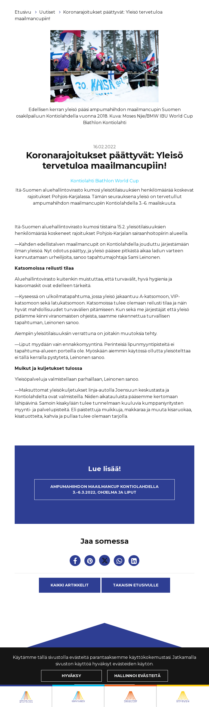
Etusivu (23, 12)
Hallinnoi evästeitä (137, 676)
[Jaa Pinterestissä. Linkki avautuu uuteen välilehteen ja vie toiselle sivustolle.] (90, 561)
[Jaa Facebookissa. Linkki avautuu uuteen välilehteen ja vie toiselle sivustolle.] (75, 561)
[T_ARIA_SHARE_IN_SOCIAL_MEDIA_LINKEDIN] (134, 561)
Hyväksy (71, 676)
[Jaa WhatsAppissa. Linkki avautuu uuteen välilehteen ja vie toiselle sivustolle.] (119, 561)
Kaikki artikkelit (70, 585)
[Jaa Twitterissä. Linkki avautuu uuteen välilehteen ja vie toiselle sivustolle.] (105, 561)
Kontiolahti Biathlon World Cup (104, 180)
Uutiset (47, 12)
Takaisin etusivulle (135, 585)
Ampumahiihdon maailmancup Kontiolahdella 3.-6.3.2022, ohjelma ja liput (104, 489)
